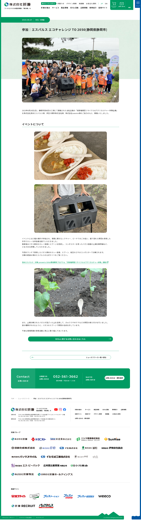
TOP (12, 402)
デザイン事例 (71, 3)
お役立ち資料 (91, 3)
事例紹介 (93, 7)
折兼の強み (45, 7)
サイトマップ (40, 521)
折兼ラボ (61, 3)
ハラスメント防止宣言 (25, 521)
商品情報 (64, 7)
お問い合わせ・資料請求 (110, 381)
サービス (55, 7)
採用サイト (103, 7)
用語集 (81, 3)
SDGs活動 (74, 7)
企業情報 (84, 7)
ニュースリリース (24, 402)
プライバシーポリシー (8, 521)
